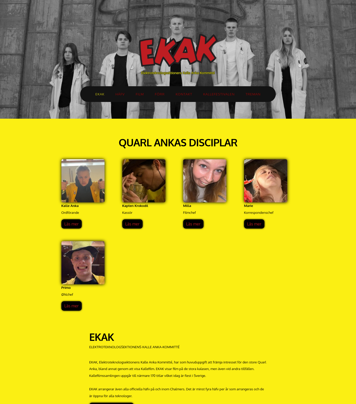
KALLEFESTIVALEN (219, 94)
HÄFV (120, 94)
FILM (140, 94)
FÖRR (160, 94)
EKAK (100, 94)
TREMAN (253, 94)
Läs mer (71, 223)
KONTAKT (184, 94)
